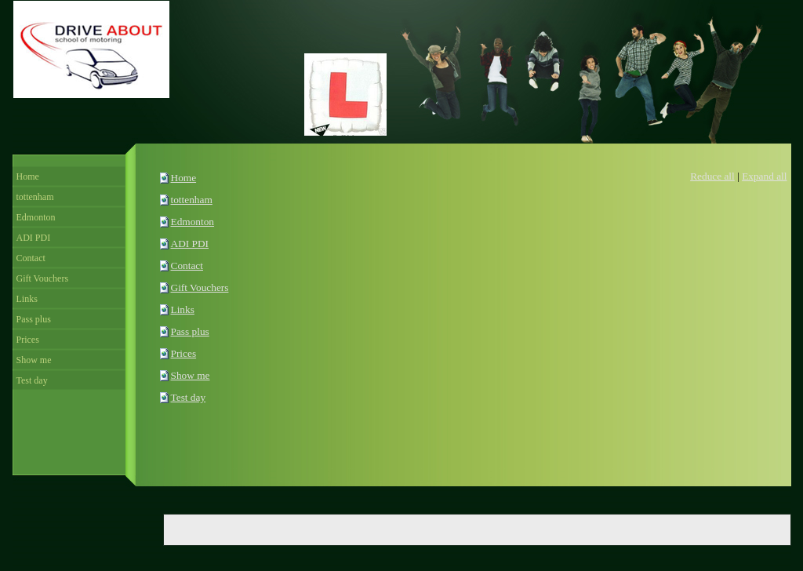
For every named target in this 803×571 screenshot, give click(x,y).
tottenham (192, 199)
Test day (188, 397)
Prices (184, 353)
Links (182, 309)
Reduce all (712, 176)
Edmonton (193, 221)
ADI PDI (190, 243)
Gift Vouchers (200, 287)
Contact (187, 265)
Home (184, 178)
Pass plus (190, 331)
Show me (190, 375)
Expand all (764, 176)
